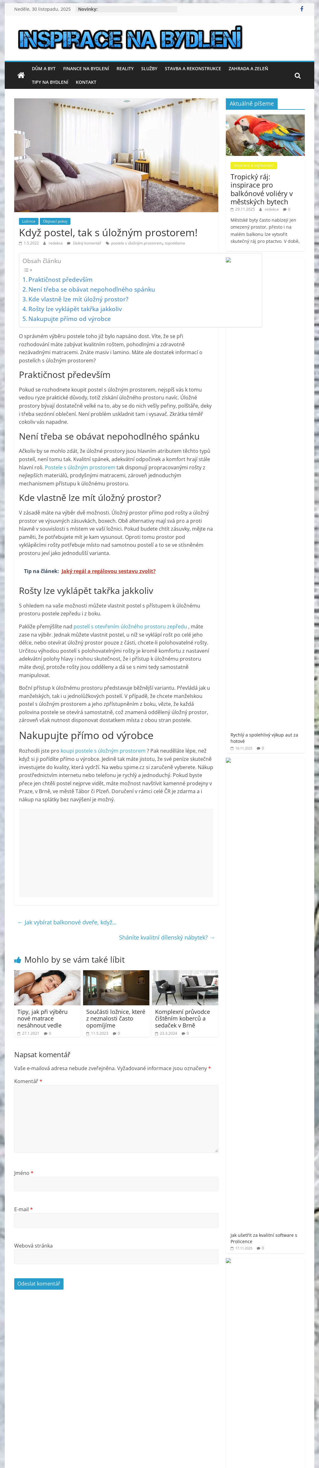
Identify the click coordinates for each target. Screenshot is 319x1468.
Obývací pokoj (55, 221)
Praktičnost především (60, 279)
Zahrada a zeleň (248, 68)
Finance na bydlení (86, 68)
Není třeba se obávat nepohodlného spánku (91, 289)
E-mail (23, 1209)
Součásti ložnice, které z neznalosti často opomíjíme (115, 1018)
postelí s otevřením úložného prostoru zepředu (131, 626)
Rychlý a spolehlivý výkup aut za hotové (283, 273)
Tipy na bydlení (50, 82)
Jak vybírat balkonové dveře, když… (67, 922)
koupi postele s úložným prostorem (104, 750)
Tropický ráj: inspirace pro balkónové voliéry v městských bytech (262, 189)
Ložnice (28, 221)
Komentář (28, 1081)
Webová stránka (33, 1245)
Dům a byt (44, 68)
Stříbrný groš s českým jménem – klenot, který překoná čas (284, 577)
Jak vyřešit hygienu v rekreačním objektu (282, 370)
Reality (125, 68)
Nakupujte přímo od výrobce (69, 318)
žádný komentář (84, 243)
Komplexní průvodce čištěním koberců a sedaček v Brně (182, 1018)
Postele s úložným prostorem (81, 467)
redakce (56, 243)
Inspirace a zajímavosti (254, 165)
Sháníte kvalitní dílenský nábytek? (167, 937)
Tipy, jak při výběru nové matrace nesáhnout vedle (42, 1018)
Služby (149, 68)
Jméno (23, 1172)
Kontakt (86, 82)
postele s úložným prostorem (136, 243)
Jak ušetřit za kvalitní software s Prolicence (283, 321)
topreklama (175, 243)
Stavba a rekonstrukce (193, 68)
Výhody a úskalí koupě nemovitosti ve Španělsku (284, 472)
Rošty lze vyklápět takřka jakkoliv (75, 309)
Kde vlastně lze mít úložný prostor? (78, 299)
